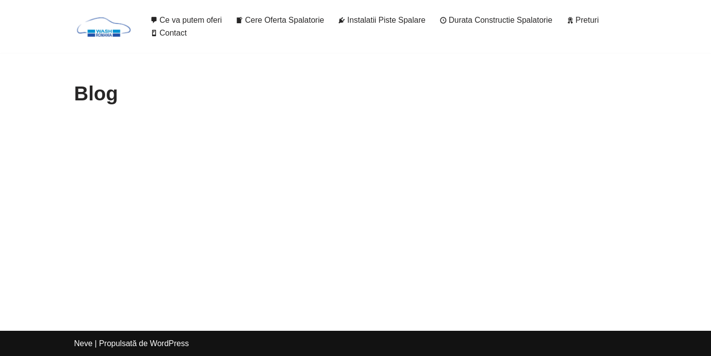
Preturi (582, 20)
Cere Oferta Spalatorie (280, 20)
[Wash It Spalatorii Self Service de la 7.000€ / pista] (103, 26)
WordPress (169, 343)
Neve (83, 343)
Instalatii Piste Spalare (381, 20)
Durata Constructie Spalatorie (496, 20)
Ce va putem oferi (186, 20)
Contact (168, 33)
